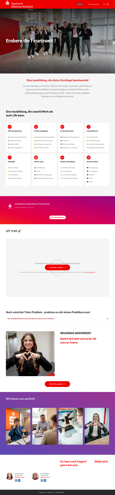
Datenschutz (50, 492)
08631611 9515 (45, 477)
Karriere (80, 4)
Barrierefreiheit (60, 492)
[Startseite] (19, 4)
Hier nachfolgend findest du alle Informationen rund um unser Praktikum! (30, 318)
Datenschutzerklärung (90, 272)
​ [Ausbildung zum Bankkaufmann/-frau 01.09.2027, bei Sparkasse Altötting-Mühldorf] (57, 206)
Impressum (42, 492)
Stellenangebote (93, 4)
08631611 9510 (19, 477)
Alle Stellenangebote (57, 217)
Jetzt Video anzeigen (56, 268)
